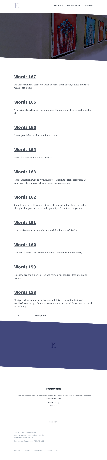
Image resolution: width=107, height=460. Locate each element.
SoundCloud (38, 450)
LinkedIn (49, 450)
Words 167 (25, 76)
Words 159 (25, 267)
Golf (56, 450)
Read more (53, 422)
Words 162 (25, 197)
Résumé (17, 450)
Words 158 (25, 292)
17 (30, 315)
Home (17, 4)
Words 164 (25, 149)
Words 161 (25, 222)
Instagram (27, 450)
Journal (89, 5)
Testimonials (74, 5)
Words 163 (25, 172)
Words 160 (25, 244)
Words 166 (25, 102)
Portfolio (58, 5)
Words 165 (25, 127)
